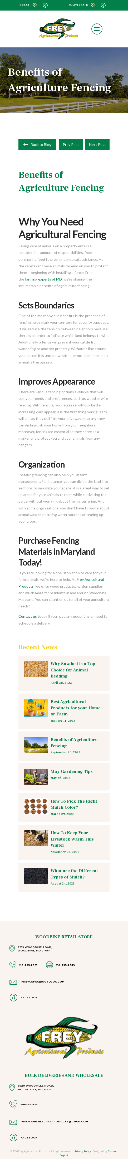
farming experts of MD (43, 279)
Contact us (27, 616)
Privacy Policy (83, 1151)
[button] (96, 29)
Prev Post (71, 144)
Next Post (97, 144)
